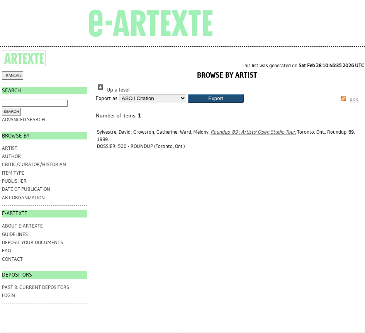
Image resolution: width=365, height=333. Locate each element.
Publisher (14, 181)
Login (8, 295)
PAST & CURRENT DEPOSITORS (35, 287)
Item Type (13, 173)
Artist (9, 148)
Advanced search (23, 119)
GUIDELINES (15, 234)
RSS (348, 100)
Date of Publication (26, 189)
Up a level (113, 90)
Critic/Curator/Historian (34, 164)
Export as (106, 98)
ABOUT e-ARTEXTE (22, 226)
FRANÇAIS (12, 75)
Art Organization (23, 197)
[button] (216, 98)
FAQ (6, 250)
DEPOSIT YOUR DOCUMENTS (32, 242)
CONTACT (12, 259)
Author (11, 156)
